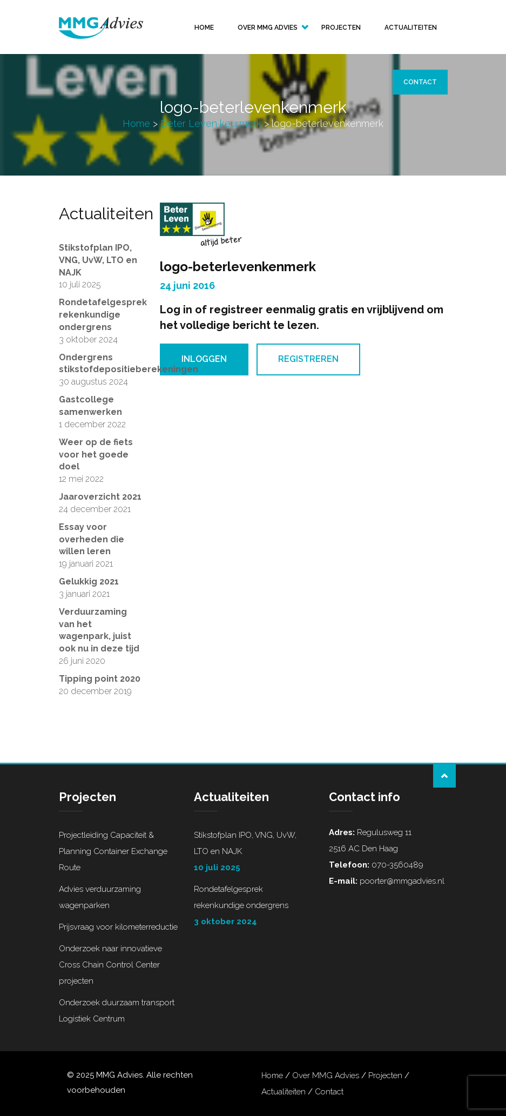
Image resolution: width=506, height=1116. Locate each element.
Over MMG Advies (268, 27)
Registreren (308, 359)
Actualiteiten (410, 27)
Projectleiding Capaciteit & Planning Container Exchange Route (113, 851)
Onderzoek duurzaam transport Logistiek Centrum (116, 1011)
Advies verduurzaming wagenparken (100, 897)
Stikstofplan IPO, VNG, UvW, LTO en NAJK (253, 853)
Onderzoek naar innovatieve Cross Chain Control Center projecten (110, 965)
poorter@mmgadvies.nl (400, 881)
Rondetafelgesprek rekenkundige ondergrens (253, 907)
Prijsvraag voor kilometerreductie (118, 927)
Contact (420, 82)
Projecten (341, 27)
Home (204, 27)
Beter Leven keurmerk (210, 123)
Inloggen (204, 359)
